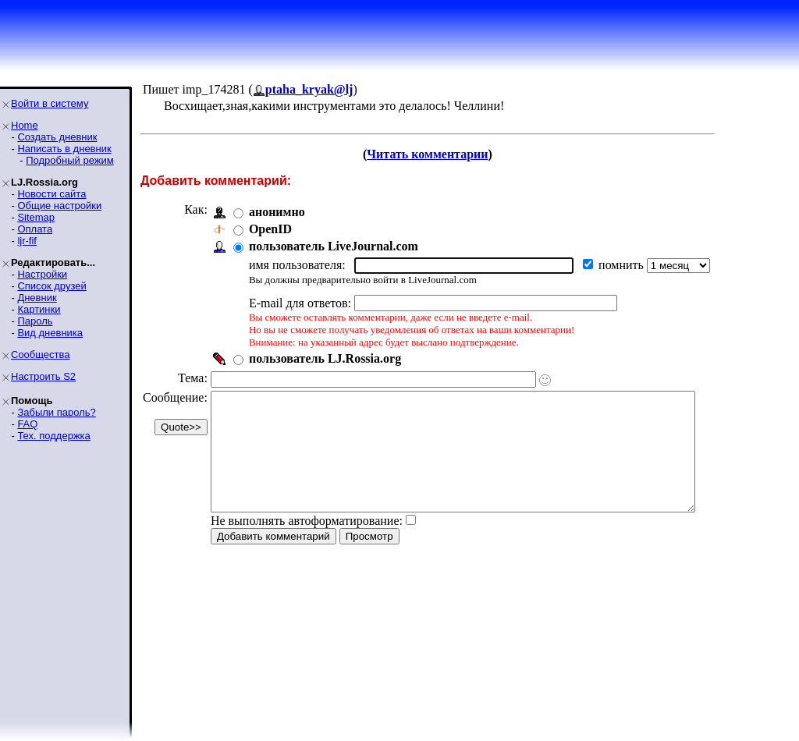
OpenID (270, 229)
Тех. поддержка (53, 435)
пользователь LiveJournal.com (333, 246)
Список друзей (51, 286)
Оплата (34, 229)
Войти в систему (49, 103)
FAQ (27, 424)
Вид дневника (50, 333)
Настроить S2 (43, 376)
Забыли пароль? (56, 412)
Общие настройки (59, 205)
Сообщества (40, 354)
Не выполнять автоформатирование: (307, 544)
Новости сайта (51, 194)
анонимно (277, 211)
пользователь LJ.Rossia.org (325, 358)
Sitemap (36, 217)
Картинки (38, 309)
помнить (622, 264)
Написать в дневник (64, 148)
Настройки (42, 274)
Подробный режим (69, 160)
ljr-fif (27, 240)
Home (24, 125)
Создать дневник (57, 137)
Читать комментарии (448, 154)
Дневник (36, 297)
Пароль (34, 321)
